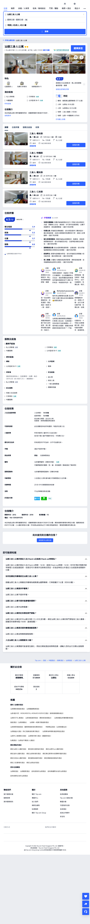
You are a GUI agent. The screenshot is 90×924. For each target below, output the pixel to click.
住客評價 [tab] (15, 127)
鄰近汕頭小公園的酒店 (18, 749)
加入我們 (35, 802)
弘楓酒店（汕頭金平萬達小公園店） (23, 740)
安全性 (62, 816)
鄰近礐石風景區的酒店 (36, 749)
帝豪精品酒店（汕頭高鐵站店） (57, 727)
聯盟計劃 (63, 802)
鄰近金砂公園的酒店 (17, 754)
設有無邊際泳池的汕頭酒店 (57, 771)
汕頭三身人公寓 (14, 46)
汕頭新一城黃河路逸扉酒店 (39, 722)
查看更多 (8, 115)
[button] (70, 4)
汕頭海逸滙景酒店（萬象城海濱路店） (38, 718)
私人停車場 (10, 347)
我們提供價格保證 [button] (62, 50)
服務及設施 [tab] (27, 127)
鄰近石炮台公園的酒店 (18, 758)
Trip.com (38, 660)
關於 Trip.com (36, 794)
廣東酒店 (60, 660)
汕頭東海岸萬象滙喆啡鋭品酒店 (53, 731)
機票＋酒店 (66, 8)
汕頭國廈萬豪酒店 (32, 709)
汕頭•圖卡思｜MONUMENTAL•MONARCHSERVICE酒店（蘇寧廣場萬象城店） (37, 713)
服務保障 (7, 798)
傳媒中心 (35, 798)
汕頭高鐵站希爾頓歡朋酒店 (63, 718)
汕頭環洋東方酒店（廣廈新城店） (40, 736)
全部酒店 (63, 809)
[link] (65, 4)
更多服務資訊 (8, 802)
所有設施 (8, 104)
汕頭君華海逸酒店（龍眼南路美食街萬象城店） (27, 727)
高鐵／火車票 (23, 8)
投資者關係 (64, 794)
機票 (13, 8)
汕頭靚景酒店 (25, 771)
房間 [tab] (6, 127)
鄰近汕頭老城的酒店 (33, 754)
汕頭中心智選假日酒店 (18, 736)
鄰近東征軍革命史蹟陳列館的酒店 (54, 754)
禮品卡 (77, 8)
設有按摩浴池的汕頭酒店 (19, 776)
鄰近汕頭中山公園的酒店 (54, 749)
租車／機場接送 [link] (39, 8)
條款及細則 (36, 805)
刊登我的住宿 (65, 805)
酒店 (44, 660)
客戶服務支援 (8, 794)
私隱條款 (35, 809)
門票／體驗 (53, 8)
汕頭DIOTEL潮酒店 (17, 718)
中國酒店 (52, 660)
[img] (20, 64)
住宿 (5, 8)
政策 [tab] (37, 127)
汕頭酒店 (69, 660)
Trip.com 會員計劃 (66, 798)
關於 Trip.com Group (39, 813)
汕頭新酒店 (14, 771)
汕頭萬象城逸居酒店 (17, 709)
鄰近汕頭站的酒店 (32, 763)
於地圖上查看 (60, 119)
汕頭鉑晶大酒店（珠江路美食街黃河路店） (25, 731)
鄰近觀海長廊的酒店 (35, 758)
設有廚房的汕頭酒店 (38, 771)
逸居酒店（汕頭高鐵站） (19, 722)
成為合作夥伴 (65, 813)
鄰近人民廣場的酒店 (17, 763)
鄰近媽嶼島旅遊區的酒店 (53, 758)
